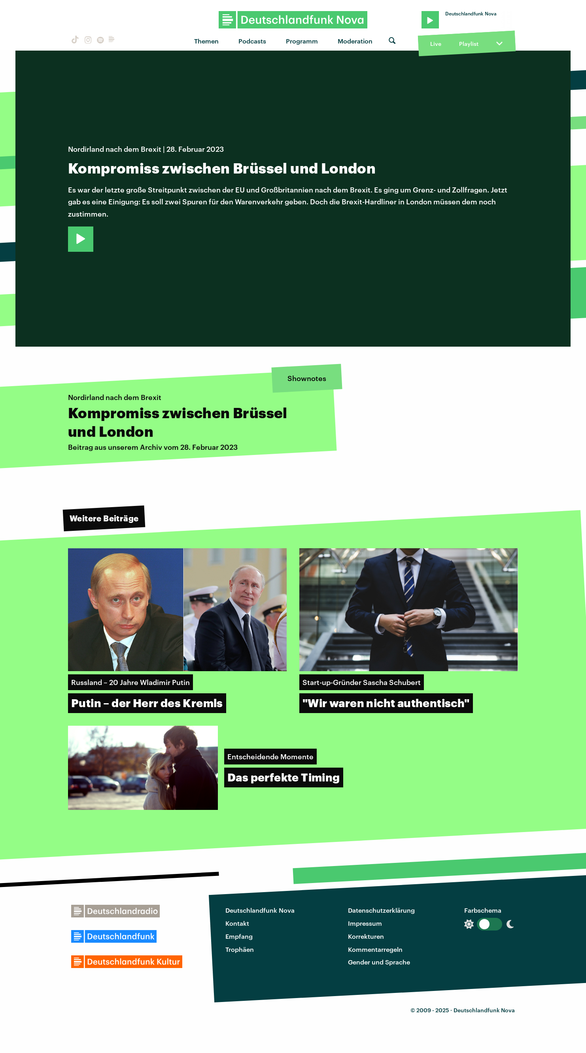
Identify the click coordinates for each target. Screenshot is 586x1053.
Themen (206, 41)
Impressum (365, 923)
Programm (302, 41)
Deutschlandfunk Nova (260, 910)
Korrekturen (366, 936)
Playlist (468, 43)
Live (435, 43)
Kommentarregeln (375, 949)
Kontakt (237, 923)
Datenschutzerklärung (381, 910)
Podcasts (252, 41)
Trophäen (239, 949)
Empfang (239, 936)
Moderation (355, 41)
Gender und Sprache (379, 962)
